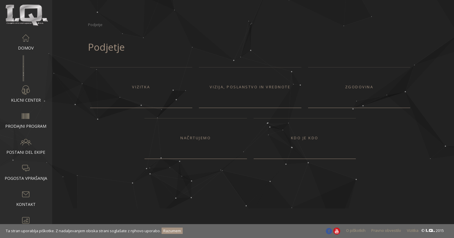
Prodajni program (26, 119)
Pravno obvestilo (386, 230)
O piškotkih (355, 230)
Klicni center (26, 93)
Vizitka (412, 230)
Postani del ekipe (26, 145)
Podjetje (26, 67)
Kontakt (26, 197)
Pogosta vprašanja (26, 171)
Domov (26, 41)
